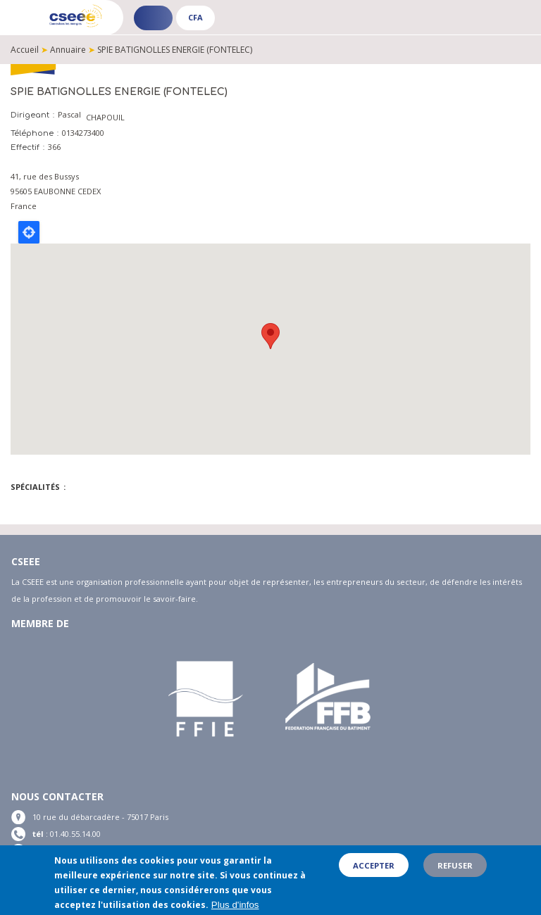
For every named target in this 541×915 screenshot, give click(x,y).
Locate (28, 232)
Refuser (455, 865)
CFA (195, 17)
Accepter (373, 865)
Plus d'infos (235, 905)
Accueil (25, 50)
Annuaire (68, 50)
